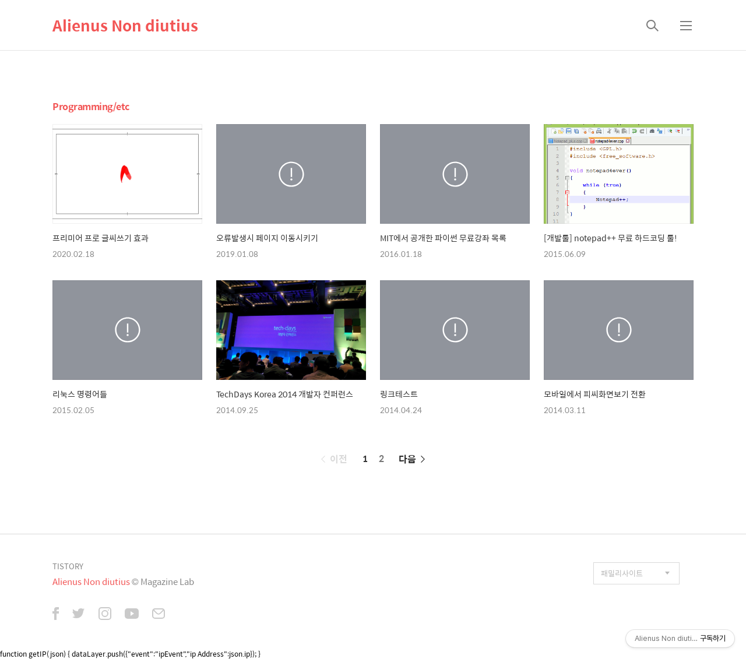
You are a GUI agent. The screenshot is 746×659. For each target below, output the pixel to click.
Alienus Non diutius (125, 25)
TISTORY (67, 566)
